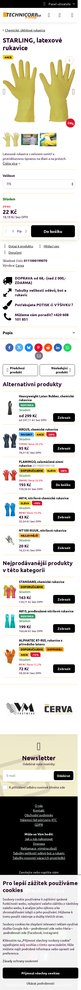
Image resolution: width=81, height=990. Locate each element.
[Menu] (72, 15)
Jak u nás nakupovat (39, 839)
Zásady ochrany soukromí (20, 961)
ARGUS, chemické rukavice (38, 429)
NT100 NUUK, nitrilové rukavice (42, 530)
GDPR (39, 824)
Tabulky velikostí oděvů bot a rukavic (39, 853)
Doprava (39, 843)
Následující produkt (61, 370)
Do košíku (53, 231)
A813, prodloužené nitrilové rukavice (46, 611)
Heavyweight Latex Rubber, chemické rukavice (46, 398)
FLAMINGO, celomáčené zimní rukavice (41, 463)
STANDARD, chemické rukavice (41, 582)
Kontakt (39, 810)
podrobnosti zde (42, 928)
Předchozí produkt (16, 370)
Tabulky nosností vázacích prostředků (39, 858)
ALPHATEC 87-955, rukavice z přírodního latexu (40, 642)
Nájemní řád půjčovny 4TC (38, 820)
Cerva (20, 265)
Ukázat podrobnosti (40, 983)
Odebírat (63, 776)
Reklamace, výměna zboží (39, 848)
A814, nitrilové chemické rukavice (44, 498)
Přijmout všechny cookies (40, 973)
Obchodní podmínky (39, 815)
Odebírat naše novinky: (39, 764)
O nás (39, 805)
